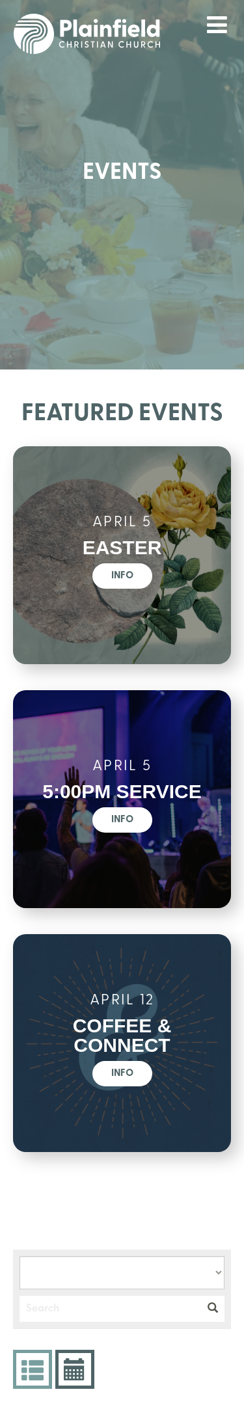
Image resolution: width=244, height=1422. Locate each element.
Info (122, 576)
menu (217, 25)
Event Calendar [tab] (73, 1369)
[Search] (110, 1309)
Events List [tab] (31, 1369)
